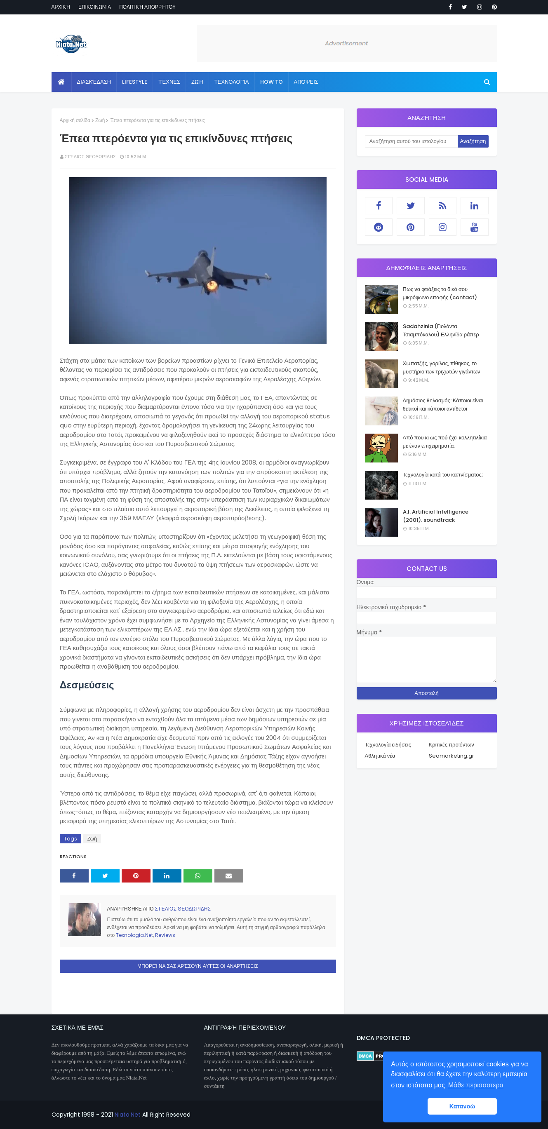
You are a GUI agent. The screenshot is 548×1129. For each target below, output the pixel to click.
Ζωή (100, 120)
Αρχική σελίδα (75, 120)
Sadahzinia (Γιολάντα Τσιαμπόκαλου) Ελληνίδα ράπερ (441, 330)
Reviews (165, 935)
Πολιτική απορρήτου (147, 6)
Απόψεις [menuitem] (306, 82)
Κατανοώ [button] (462, 1106)
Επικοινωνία (94, 6)
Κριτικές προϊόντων (451, 745)
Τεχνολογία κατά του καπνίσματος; (443, 475)
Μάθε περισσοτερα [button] (475, 1085)
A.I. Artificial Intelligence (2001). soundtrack (435, 516)
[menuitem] (62, 82)
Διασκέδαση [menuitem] (94, 82)
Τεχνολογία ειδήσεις (388, 745)
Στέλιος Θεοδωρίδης (90, 156)
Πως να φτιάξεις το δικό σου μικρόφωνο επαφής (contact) (440, 293)
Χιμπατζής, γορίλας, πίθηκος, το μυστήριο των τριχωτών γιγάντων (441, 367)
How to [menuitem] (271, 82)
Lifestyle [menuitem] (134, 82)
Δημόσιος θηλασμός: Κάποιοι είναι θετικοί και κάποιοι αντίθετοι (443, 405)
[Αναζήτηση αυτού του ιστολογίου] (411, 141)
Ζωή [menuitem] (197, 82)
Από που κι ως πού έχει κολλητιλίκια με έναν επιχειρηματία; (445, 442)
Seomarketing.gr (451, 756)
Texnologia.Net (134, 935)
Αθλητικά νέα (380, 756)
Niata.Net (128, 1114)
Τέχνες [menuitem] (169, 82)
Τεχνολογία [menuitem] (231, 82)
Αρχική (61, 6)
